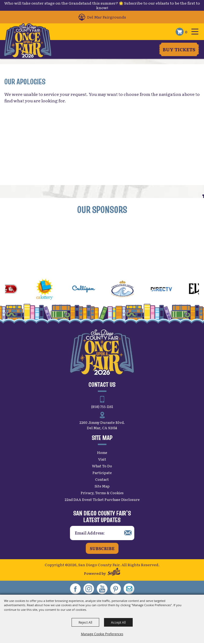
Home (102, 452)
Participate (102, 472)
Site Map (102, 486)
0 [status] (186, 31)
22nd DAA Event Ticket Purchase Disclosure (102, 499)
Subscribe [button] (102, 548)
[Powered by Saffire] (114, 572)
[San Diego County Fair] (28, 40)
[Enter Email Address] (102, 533)
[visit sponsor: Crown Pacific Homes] (126, 290)
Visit (102, 459)
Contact (102, 479)
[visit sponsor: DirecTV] (165, 290)
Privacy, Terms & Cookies (102, 492)
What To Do (102, 465)
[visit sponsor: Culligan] (87, 290)
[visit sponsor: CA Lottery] (48, 290)
